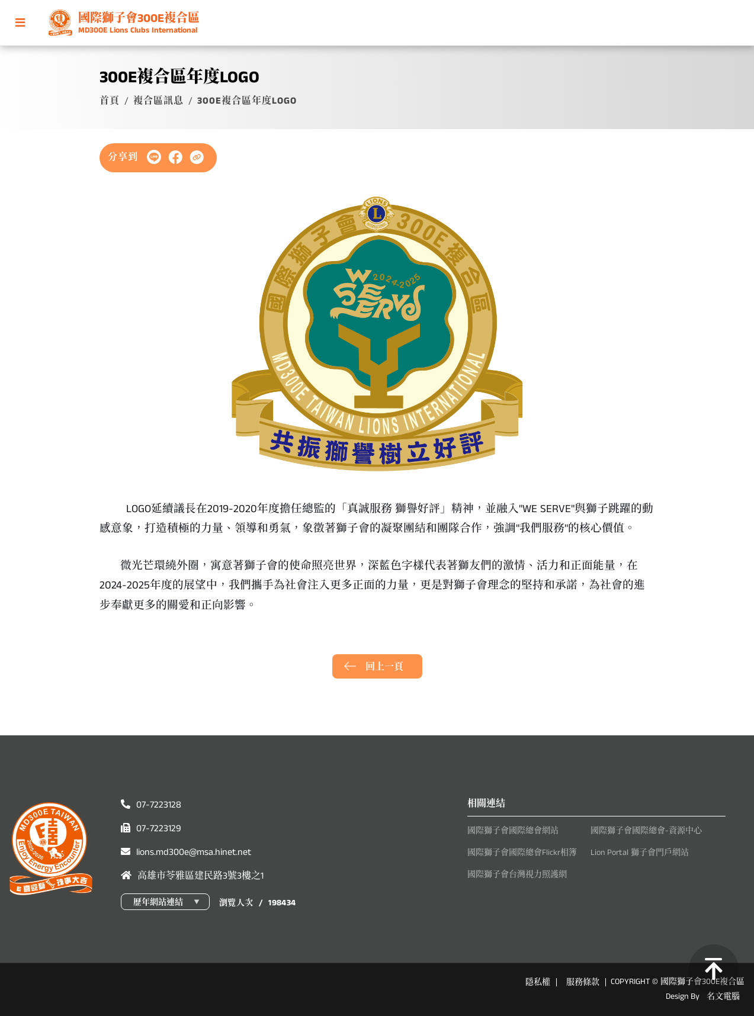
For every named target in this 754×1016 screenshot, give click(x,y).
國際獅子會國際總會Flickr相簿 (522, 853)
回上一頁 (384, 667)
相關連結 (486, 804)
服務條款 (582, 982)
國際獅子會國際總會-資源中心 (646, 831)
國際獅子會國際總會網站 (513, 831)
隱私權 (537, 982)
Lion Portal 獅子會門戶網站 (640, 853)
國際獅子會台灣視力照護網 (517, 874)
